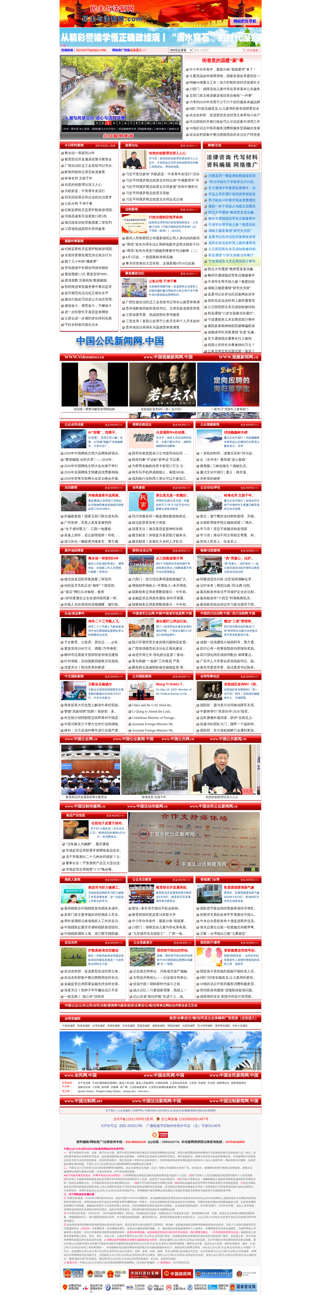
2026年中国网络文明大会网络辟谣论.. (92, 453)
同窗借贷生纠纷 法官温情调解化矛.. (226, 579)
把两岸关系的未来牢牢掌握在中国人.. (228, 914)
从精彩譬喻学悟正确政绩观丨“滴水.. (227, 522)
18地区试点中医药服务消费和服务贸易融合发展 (224, 128)
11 (153, 123)
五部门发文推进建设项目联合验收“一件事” (221, 95)
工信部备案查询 (138, 1087)
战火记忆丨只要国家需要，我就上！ (160, 990)
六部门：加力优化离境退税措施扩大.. (160, 579)
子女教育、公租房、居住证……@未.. (92, 642)
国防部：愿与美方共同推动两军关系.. (228, 705)
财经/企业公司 (142, 550)
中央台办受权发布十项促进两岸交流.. (228, 921)
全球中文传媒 (94, 12)
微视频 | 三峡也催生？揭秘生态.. (224, 466)
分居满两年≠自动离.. (171, 432)
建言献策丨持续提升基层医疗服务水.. (160, 535)
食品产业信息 (75, 815)
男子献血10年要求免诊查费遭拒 (232, 200)
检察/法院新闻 (210, 550)
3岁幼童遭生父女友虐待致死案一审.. (91, 598)
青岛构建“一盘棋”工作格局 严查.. (156, 661)
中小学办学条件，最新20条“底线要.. (159, 921)
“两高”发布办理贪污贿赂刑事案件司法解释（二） (162, 250)
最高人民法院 (126, 1082)
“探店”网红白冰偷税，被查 (84, 592)
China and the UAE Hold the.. (152, 705)
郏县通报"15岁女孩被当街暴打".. (232, 255)
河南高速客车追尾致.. (104, 495)
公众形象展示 (142, 942)
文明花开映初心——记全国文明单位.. (161, 977)
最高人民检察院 (145, 1082)
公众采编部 (124, 1110)
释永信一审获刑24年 (80, 153)
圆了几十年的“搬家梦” (81, 261)
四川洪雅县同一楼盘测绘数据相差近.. (160, 516)
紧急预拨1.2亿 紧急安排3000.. (86, 274)
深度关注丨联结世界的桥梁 (84, 667)
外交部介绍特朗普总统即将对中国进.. (92, 718)
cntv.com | (143, 1091)
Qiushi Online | (86, 1091)
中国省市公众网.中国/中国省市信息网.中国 (162, 613)
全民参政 (138, 487)
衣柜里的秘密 (210, 478)
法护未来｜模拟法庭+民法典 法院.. (226, 585)
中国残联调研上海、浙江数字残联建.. (92, 933)
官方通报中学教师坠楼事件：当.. (232, 188)
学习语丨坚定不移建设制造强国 (223, 529)
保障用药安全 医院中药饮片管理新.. (226, 996)
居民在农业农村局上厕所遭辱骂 (232, 243)
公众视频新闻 (209, 424)
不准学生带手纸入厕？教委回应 (232, 224)
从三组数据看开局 (169, 558)
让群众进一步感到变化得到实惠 (88, 318)
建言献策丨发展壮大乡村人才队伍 (157, 541)
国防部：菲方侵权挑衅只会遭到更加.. (228, 730)
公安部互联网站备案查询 (162, 1087)
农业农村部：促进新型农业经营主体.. (92, 971)
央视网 (114, 1087)
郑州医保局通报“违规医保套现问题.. (227, 990)
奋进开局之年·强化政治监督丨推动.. (158, 655)
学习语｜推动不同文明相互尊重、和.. (228, 535)
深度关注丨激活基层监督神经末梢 (157, 529)
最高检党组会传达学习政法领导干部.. (228, 604)
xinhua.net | (129, 1091)
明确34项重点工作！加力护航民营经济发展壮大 (224, 82)
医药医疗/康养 (210, 942)
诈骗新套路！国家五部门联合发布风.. (92, 516)
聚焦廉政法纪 (134, 273)
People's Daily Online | (108, 1091)
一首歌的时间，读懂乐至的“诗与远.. (227, 453)
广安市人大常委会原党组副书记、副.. (228, 661)
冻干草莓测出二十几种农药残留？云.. (93, 856)
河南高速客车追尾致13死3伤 (86, 216)
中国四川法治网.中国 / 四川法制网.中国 (227, 613)
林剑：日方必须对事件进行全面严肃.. (92, 730)
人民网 (96, 1087)
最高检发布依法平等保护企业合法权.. (228, 592)
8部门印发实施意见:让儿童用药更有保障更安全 (224, 108)
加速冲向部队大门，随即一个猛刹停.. (228, 724)
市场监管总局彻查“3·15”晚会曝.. (89, 869)
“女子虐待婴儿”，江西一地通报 (87, 529)
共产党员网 (84, 1082)
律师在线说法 (141, 424)
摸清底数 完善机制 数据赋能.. (86, 280)
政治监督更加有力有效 (149, 522)
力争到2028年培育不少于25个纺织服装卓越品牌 (224, 102)
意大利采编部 (205, 1025)
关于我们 (110, 1110)
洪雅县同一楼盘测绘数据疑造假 (232, 176)
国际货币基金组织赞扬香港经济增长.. (228, 908)
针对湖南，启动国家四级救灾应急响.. (92, 661)
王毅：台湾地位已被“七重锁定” (223, 933)
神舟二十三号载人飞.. (104, 621)
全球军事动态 (209, 676)
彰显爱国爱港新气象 (239, 887)
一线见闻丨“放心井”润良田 (84, 996)
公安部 (193, 1082)
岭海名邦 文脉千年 (78, 178)
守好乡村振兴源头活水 (81, 324)
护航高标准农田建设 (103, 950)
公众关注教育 (141, 879)
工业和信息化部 (178, 1082)
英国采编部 (143, 1025)
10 (148, 123)
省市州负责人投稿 (105, 145)
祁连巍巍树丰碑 (236, 432)
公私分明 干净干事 (78, 203)
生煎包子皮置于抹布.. (107, 823)
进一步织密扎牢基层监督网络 (86, 312)
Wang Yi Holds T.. (170, 684)
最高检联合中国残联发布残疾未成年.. (92, 908)
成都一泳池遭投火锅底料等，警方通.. (228, 642)
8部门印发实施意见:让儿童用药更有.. (227, 977)
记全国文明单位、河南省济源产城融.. (161, 971)
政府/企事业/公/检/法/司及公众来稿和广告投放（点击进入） (213, 1018)
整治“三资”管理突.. (238, 621)
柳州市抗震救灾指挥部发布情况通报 (91, 655)
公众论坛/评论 (210, 487)
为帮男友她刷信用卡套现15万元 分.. (158, 466)
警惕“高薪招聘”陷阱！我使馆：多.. (90, 711)
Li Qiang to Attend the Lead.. (152, 711)
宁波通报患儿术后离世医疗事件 (232, 261)
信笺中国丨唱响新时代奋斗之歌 (156, 984)
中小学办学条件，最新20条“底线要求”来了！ (222, 69)
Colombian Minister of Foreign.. (154, 718)
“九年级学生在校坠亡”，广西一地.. (158, 933)
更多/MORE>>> (189, 145)
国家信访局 (84, 1087)
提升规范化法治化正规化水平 (86, 293)
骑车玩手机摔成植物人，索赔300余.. (159, 472)
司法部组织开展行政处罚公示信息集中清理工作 (224, 121)
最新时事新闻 (74, 241)
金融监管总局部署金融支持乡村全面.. (92, 984)
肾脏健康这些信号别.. (240, 950)
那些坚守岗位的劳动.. (173, 950)
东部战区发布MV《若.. (241, 684)
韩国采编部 (173, 1025)
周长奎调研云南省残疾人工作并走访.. (92, 921)
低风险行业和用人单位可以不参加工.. (160, 478)
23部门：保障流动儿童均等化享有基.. (160, 927)
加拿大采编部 (240, 1025)
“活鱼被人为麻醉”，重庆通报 (87, 844)
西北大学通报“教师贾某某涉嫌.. (231, 212)
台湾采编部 (98, 1025)
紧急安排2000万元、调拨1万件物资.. (91, 648)
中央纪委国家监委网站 (104, 1082)
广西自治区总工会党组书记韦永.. (89, 165)
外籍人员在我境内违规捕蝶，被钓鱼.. (92, 604)
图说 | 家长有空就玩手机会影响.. (156, 908)
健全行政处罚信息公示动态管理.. (89, 299)
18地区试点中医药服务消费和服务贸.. (228, 984)
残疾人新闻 (72, 879)
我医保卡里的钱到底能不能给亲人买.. (228, 971)
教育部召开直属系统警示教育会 (88, 159)
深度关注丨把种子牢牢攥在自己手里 (91, 990)
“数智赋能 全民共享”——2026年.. (88, 459)
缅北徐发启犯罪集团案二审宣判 (88, 222)
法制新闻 (131, 209)
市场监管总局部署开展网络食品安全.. (93, 850)
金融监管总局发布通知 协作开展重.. (158, 598)
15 (176, 123)
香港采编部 (83, 1025)
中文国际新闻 (74, 676)
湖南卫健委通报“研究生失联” (230, 230)
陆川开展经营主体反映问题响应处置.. (160, 642)
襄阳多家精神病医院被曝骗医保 (231, 329)
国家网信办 (223, 1082)
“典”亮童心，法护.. (238, 558)
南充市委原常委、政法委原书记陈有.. (228, 667)
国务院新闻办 (238, 1082)
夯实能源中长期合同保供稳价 (86, 268)
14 (170, 123)
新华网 (105, 1087)
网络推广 (253, 145)
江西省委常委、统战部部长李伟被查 (153, 314)
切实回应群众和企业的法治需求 (88, 197)
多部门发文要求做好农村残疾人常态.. (92, 914)
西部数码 (183, 1087)
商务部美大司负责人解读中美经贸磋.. (92, 705)
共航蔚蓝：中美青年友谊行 (85, 191)
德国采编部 (158, 1025)
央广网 (124, 1087)
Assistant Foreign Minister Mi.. (153, 724)
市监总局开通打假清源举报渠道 (232, 194)
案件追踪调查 (74, 550)
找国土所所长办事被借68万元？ (231, 348)
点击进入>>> (138, 50)
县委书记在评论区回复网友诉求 (232, 237)
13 (165, 123)
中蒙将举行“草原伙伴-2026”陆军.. (225, 711)
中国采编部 (68, 1025)
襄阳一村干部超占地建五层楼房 (232, 206)
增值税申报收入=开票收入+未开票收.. (160, 585)
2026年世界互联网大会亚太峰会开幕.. (92, 478)
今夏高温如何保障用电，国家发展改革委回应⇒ (224, 76)
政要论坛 (131, 145)
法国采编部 (188, 1025)
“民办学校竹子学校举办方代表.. (231, 182)
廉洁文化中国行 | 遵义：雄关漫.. (224, 472)
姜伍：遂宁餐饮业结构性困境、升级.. (228, 516)
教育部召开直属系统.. (172, 887)
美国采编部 (113, 1025)
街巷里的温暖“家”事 (223, 60)
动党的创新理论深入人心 (83, 184)
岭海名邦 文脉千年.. (239, 495)
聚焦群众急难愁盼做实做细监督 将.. (158, 667)
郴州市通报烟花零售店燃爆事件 (232, 218)
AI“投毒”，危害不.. (102, 432)
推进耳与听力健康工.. (104, 887)
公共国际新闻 (141, 676)
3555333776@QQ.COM (91, 50)
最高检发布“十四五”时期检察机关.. (226, 598)
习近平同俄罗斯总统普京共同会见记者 (154, 199)
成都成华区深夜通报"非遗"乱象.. (232, 335)
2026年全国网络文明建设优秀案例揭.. (92, 472)
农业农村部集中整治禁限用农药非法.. (92, 977)
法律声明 (137, 1110)
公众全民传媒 (74, 424)
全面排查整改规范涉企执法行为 (88, 255)
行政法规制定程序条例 (165, 217)
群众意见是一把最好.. (172, 495)
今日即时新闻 (74, 145)
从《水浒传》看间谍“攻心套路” (78, 128)
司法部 (211, 1082)
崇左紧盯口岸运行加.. (172, 621)
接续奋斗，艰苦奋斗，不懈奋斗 (88, 305)
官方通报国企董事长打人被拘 (230, 342)
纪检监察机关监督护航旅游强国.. (89, 210)
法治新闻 (71, 487)
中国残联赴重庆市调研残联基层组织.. (92, 927)
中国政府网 (161, 1082)
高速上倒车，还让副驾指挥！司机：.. (92, 535)
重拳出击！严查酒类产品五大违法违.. (93, 863)
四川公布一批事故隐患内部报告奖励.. (228, 648)
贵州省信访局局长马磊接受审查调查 (153, 327)
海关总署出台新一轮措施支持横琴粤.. (228, 927)
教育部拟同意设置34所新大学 (154, 914)
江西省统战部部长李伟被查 (85, 229)
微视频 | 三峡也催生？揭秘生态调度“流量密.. (174, 128)
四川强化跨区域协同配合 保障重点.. (226, 655)
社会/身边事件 (74, 613)
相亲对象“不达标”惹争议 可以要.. (156, 459)
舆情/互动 (214, 145)
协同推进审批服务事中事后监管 (88, 286)
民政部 (202, 1082)
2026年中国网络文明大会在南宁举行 (91, 466)
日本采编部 (128, 1025)
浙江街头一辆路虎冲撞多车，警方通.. (92, 541)
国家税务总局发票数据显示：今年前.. (160, 592)
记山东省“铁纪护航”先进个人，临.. (159, 996)
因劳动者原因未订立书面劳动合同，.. (160, 453)
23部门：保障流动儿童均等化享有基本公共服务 (224, 89)
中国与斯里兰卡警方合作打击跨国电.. (92, 724)
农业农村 (71, 942)
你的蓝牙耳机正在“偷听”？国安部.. (90, 585)
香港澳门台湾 (209, 879)
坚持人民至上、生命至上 (218, 541)
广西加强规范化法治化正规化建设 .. (158, 648)
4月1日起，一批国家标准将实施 (149, 257)
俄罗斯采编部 (222, 1025)
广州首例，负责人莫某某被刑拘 (87, 522)
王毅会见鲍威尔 (100, 684)
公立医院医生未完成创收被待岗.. (232, 249)
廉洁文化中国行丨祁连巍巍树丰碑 (122, 128)
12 (159, 123)
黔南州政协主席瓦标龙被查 (85, 172)
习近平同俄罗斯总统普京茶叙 (147, 193)
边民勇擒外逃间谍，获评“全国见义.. (227, 718)
